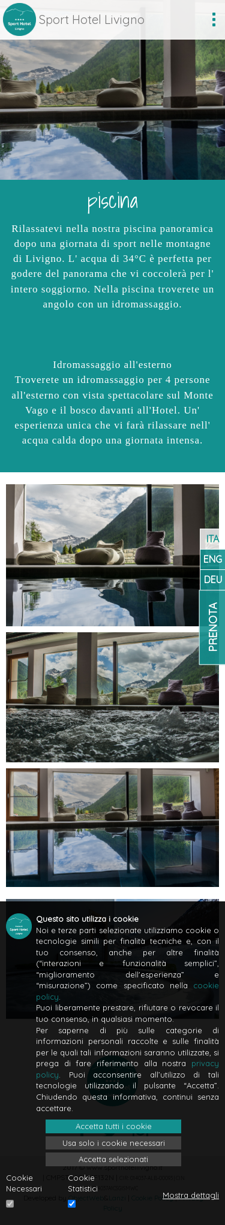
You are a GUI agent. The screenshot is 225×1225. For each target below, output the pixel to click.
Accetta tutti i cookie (114, 1126)
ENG (212, 559)
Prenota (213, 627)
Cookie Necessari (24, 1183)
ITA (212, 539)
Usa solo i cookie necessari (113, 1143)
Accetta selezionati (113, 1159)
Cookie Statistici (83, 1183)
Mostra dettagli (191, 1195)
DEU (213, 580)
